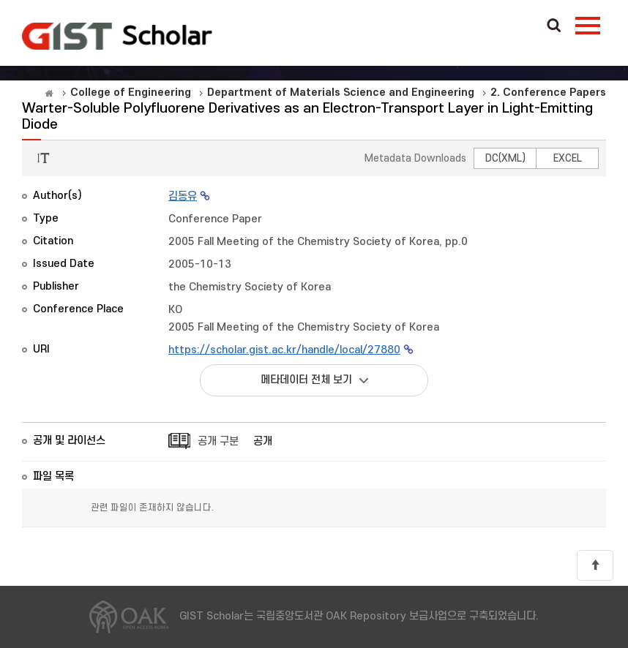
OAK (117, 36)
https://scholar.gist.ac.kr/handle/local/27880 (284, 350)
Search (554, 26)
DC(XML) (505, 158)
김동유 (182, 196)
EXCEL (567, 158)
